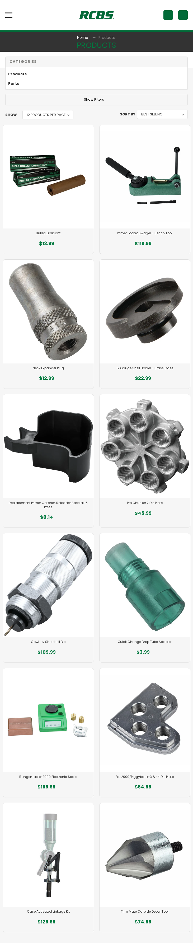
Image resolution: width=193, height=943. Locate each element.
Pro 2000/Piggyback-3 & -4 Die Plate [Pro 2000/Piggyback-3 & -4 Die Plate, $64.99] (145, 777)
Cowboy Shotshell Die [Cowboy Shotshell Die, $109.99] (48, 642)
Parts (13, 83)
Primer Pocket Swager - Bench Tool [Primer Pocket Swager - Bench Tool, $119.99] (144, 233)
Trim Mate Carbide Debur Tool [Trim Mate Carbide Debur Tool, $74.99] (144, 911)
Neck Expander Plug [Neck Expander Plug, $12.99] (48, 368)
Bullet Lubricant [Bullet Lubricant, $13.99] (48, 233)
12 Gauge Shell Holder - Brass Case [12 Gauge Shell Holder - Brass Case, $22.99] (144, 368)
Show (11, 114)
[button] (96, 61)
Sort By (127, 114)
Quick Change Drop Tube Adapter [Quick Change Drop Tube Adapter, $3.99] (145, 642)
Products (17, 74)
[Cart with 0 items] (183, 15)
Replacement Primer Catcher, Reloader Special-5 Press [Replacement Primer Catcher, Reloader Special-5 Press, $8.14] (48, 505)
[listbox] (47, 114)
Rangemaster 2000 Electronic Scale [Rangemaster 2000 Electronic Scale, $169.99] (48, 777)
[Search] (168, 15)
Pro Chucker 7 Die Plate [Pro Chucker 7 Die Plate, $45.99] (145, 503)
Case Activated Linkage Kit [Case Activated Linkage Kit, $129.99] (48, 911)
